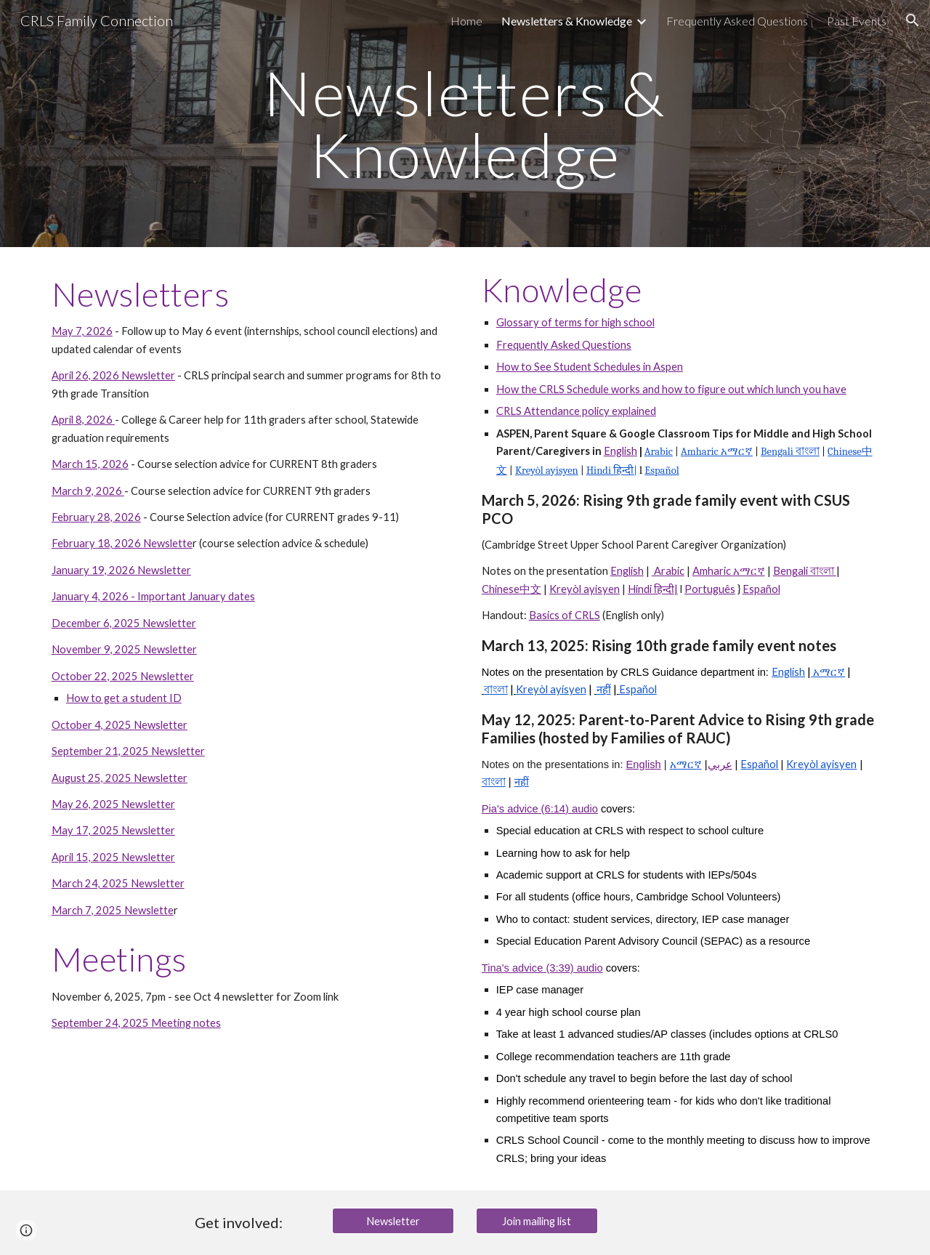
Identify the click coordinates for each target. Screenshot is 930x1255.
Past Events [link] (856, 21)
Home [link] (466, 21)
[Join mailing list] (537, 1221)
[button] (912, 20)
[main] (465, 124)
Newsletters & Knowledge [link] (566, 21)
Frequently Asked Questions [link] (737, 21)
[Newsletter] (393, 1221)
